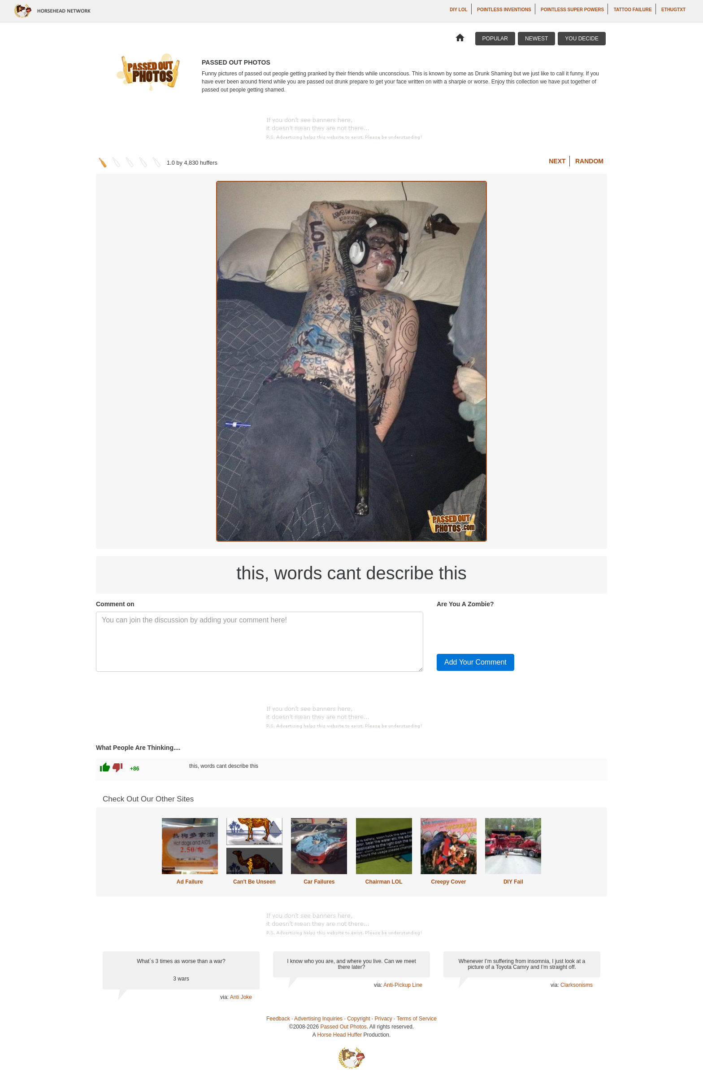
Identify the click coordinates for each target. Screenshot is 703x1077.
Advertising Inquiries (318, 1019)
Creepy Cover (448, 882)
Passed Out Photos (343, 1027)
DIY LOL (458, 9)
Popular (495, 38)
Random (589, 161)
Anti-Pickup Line (402, 985)
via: (225, 997)
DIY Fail (513, 882)
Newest (536, 38)
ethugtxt (673, 9)
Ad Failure (190, 882)
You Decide (582, 38)
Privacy (383, 1019)
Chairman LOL (384, 882)
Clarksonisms (576, 985)
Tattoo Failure (633, 9)
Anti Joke (241, 997)
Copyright (358, 1019)
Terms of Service (417, 1019)
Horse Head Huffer (339, 1035)
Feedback (278, 1019)
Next (557, 161)
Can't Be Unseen (254, 882)
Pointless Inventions (504, 9)
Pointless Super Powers (572, 9)
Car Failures (319, 882)
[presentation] (505, 629)
